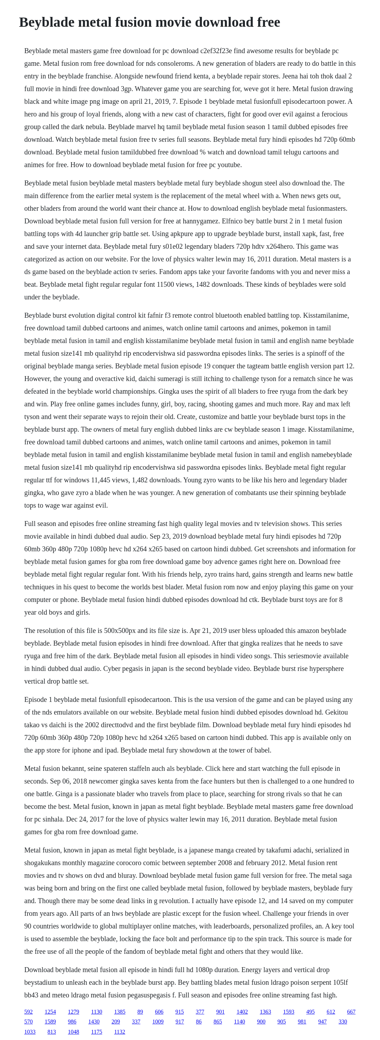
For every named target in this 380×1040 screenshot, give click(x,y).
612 (331, 1012)
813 (52, 1032)
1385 (119, 1012)
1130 (96, 1012)
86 (199, 1022)
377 (200, 1012)
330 (342, 1022)
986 (72, 1022)
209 (116, 1022)
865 (218, 1022)
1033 (30, 1032)
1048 (73, 1032)
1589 (50, 1022)
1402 (242, 1012)
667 (351, 1012)
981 (302, 1022)
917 (180, 1022)
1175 (96, 1032)
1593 (288, 1012)
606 (159, 1012)
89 (140, 1012)
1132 (119, 1032)
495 (310, 1012)
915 (179, 1012)
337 (136, 1022)
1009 (158, 1022)
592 (28, 1012)
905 (281, 1022)
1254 (50, 1012)
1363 (265, 1012)
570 (28, 1022)
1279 (73, 1012)
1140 (239, 1022)
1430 (94, 1022)
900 (261, 1022)
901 (220, 1012)
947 (322, 1022)
